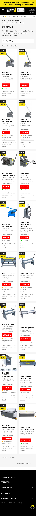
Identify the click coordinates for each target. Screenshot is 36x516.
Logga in (32, 9)
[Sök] (20, 10)
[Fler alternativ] (32, 506)
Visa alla (4, 96)
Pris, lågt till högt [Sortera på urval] (18, 41)
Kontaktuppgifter (8, 477)
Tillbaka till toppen (24, 463)
